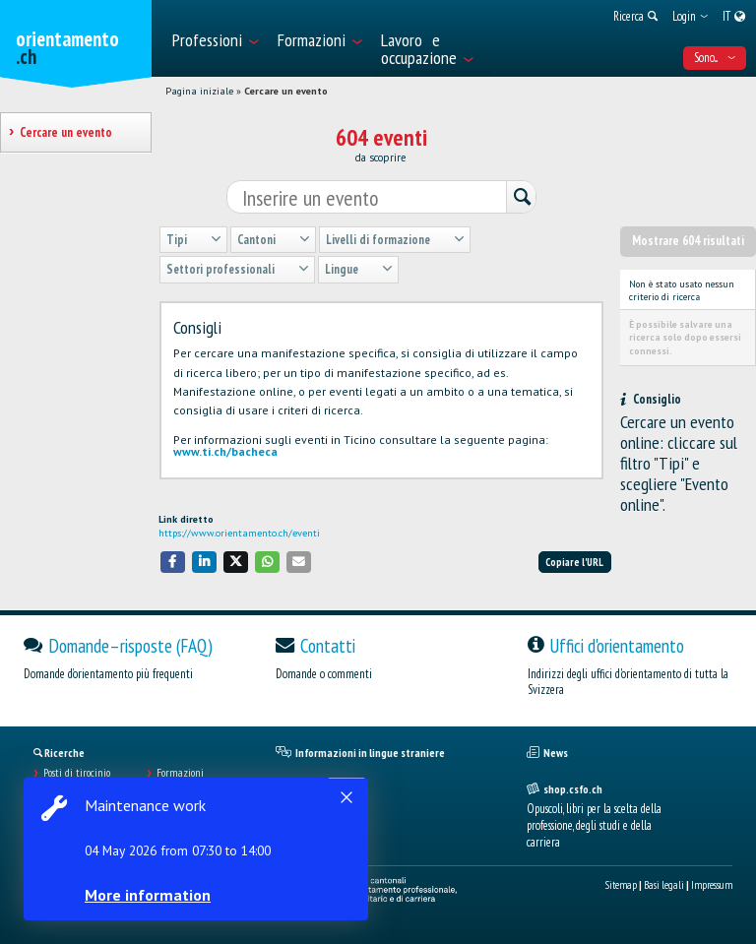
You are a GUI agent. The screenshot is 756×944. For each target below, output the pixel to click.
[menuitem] (214, 38)
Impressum (711, 885)
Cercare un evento (286, 91)
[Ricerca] (521, 198)
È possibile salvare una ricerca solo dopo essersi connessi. (685, 337)
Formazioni (180, 773)
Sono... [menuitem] (714, 57)
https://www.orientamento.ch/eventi (239, 533)
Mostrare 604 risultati (688, 240)
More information (148, 895)
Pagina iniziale (199, 91)
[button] (173, 561)
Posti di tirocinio (76, 773)
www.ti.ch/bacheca (225, 451)
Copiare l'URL (574, 562)
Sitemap (621, 885)
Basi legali (664, 885)
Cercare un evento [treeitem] (65, 132)
